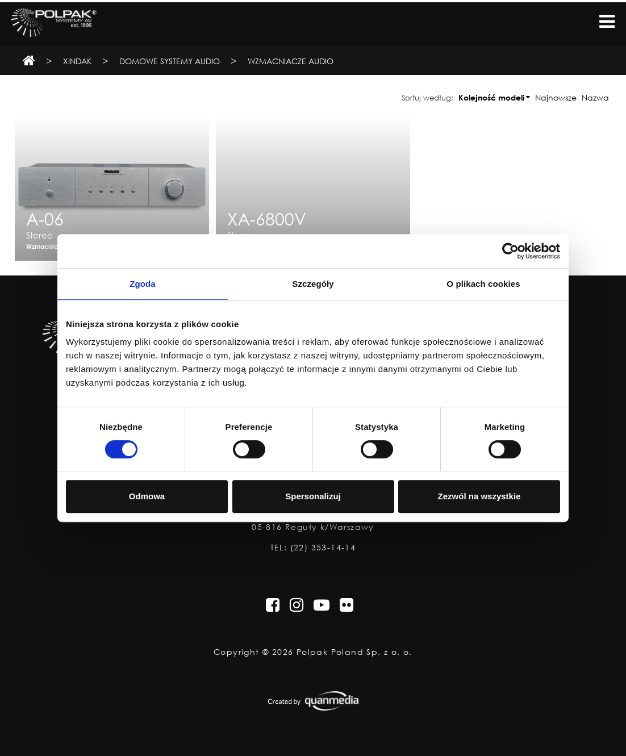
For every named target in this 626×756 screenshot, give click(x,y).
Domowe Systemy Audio (169, 61)
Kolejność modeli (491, 97)
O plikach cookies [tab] (483, 284)
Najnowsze (556, 97)
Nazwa (595, 97)
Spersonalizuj (313, 496)
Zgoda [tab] (143, 284)
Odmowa (147, 496)
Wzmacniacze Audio (290, 61)
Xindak (77, 61)
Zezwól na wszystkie (479, 496)
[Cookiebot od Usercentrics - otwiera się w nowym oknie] (510, 251)
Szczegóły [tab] (312, 284)
